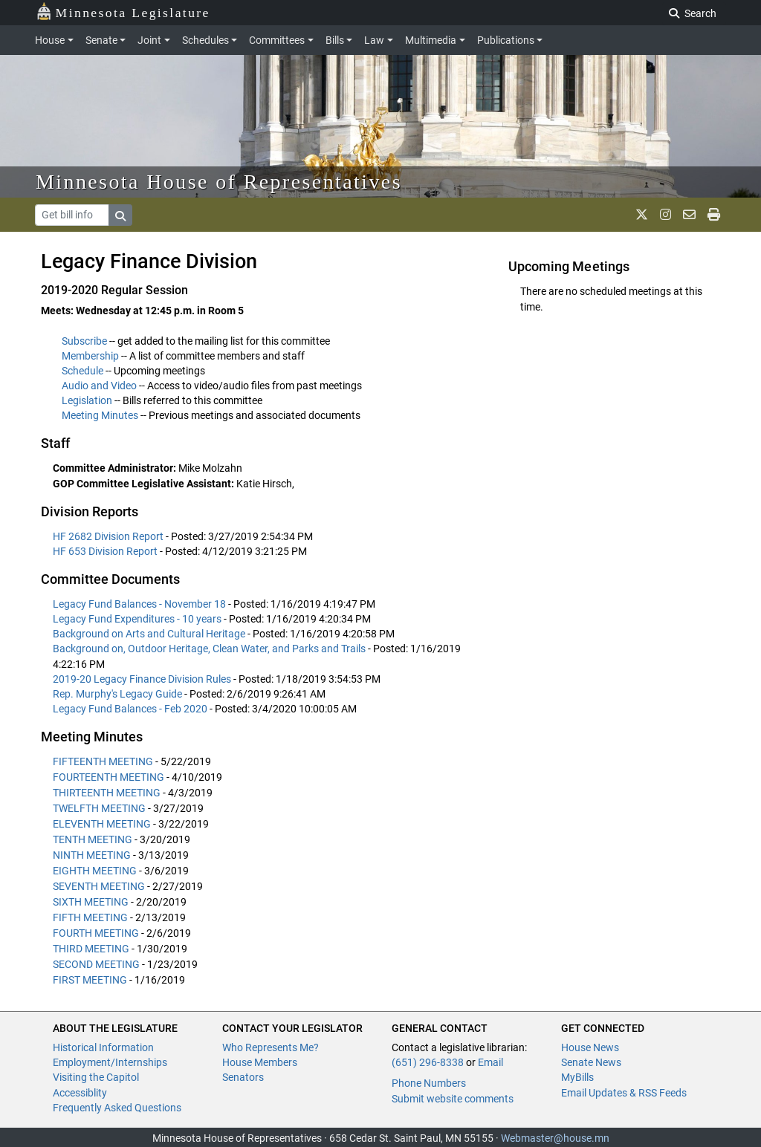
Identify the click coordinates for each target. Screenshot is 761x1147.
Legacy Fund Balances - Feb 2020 (131, 709)
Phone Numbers (429, 1083)
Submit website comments (453, 1099)
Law (374, 40)
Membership (90, 356)
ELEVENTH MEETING (102, 824)
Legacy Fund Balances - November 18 (140, 604)
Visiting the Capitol (96, 1077)
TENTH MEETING (92, 839)
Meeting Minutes (100, 415)
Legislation (87, 400)
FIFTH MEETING (90, 917)
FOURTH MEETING (96, 933)
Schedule (82, 371)
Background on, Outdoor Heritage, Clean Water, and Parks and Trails (210, 648)
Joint (149, 40)
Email (490, 1062)
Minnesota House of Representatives (219, 181)
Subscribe (84, 341)
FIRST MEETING (90, 980)
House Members (259, 1062)
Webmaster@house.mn (555, 1138)
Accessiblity (80, 1093)
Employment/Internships (110, 1062)
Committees (277, 40)
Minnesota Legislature (123, 11)
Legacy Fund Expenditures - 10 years (138, 619)
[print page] (714, 215)
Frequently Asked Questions (117, 1108)
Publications (505, 40)
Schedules (205, 40)
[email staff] (689, 215)
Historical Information (103, 1047)
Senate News (591, 1062)
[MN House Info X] (641, 215)
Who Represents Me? (270, 1047)
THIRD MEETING (91, 949)
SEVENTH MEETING (99, 886)
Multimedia (430, 40)
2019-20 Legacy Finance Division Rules (143, 679)
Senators (243, 1077)
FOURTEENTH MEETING (108, 777)
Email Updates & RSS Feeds (624, 1093)
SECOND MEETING (96, 964)
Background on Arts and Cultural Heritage (150, 634)
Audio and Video (99, 385)
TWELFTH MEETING (99, 808)
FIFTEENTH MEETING (103, 761)
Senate (101, 40)
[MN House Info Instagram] (665, 215)
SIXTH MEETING (91, 902)
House (50, 40)
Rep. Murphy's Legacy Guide (118, 694)
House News (590, 1047)
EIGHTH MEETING (95, 871)
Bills (335, 40)
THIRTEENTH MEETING (107, 793)
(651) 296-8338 (428, 1062)
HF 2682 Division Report (109, 536)
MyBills (577, 1077)
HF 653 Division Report (106, 551)
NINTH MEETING (92, 855)
